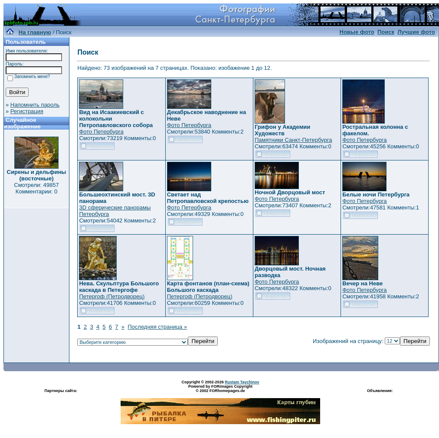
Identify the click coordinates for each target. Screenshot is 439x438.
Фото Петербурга (101, 131)
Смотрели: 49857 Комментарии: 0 (36, 188)
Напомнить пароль (34, 104)
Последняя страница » (157, 327)
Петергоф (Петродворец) (111, 296)
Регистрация (26, 111)
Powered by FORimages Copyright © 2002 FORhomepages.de (220, 388)
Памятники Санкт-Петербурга (293, 140)
